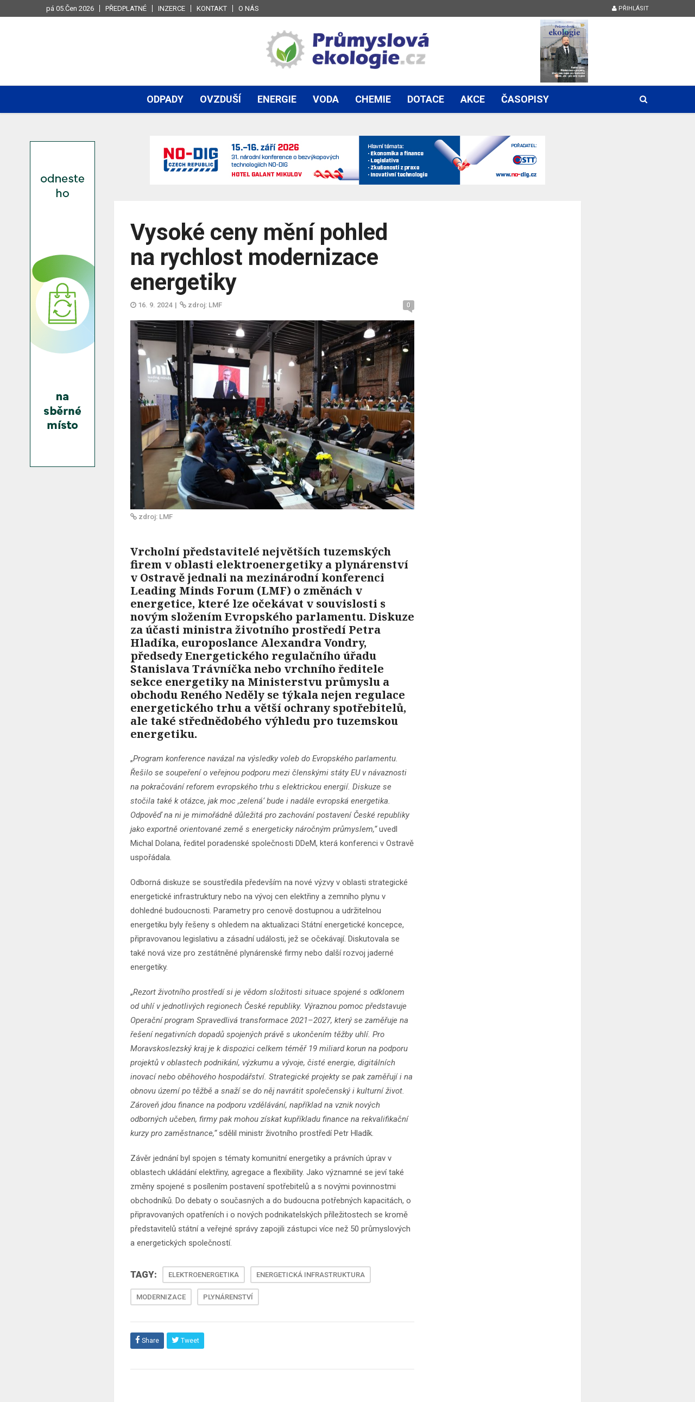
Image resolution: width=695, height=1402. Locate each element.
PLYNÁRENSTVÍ (228, 1297)
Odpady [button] (165, 99)
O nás (248, 8)
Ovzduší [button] (220, 99)
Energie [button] (276, 99)
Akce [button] (472, 99)
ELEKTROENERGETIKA (203, 1275)
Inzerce (171, 8)
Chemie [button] (373, 99)
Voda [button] (326, 99)
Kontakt (212, 8)
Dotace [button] (425, 99)
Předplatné (126, 8)
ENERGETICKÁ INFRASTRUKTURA (310, 1275)
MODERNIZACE (161, 1297)
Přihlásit (630, 8)
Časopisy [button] (525, 99)
